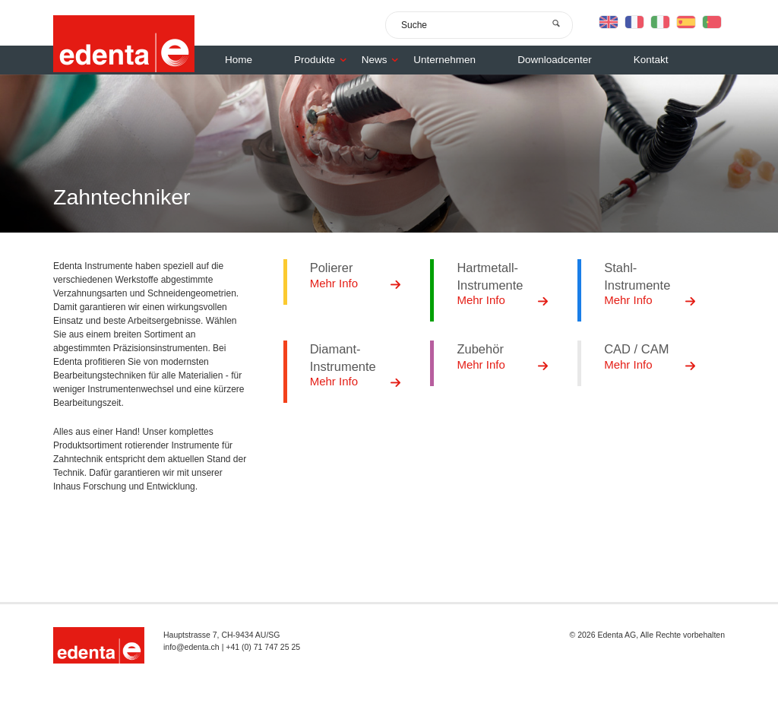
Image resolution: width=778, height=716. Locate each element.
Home (238, 59)
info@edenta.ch (191, 646)
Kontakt (651, 59)
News (384, 59)
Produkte (324, 59)
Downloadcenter (554, 59)
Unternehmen (444, 59)
